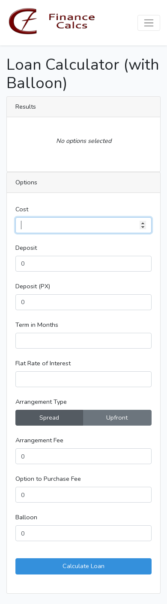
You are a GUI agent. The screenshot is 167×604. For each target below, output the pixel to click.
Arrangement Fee (39, 440)
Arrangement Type (41, 401)
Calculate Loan (83, 566)
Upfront (117, 417)
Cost (21, 209)
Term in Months (36, 324)
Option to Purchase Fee (48, 478)
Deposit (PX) (32, 286)
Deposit (26, 247)
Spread (49, 417)
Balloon (26, 517)
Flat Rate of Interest (43, 363)
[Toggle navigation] (148, 23)
